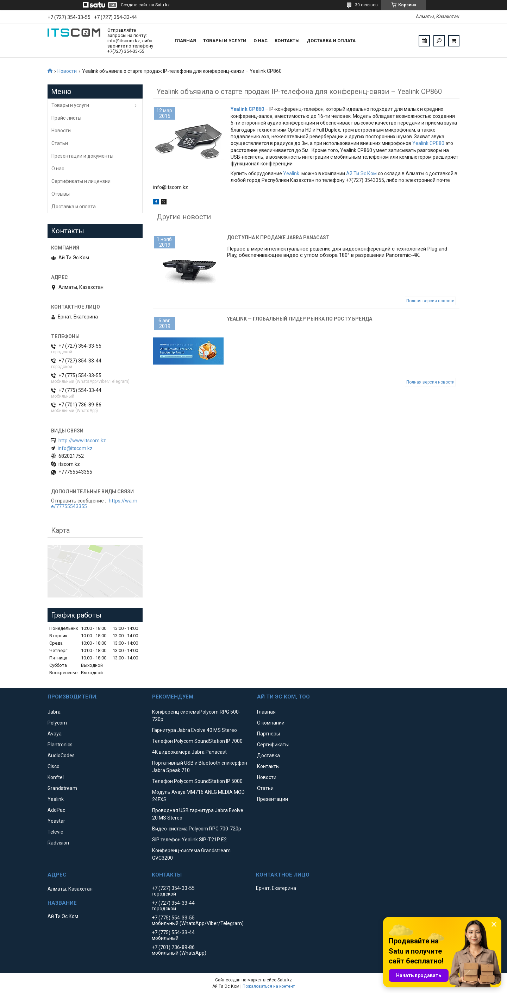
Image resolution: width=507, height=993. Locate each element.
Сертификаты (273, 744)
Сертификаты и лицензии (81, 181)
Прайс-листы (66, 118)
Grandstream (62, 788)
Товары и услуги (224, 40)
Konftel (56, 777)
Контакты (287, 40)
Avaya (55, 733)
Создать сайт (134, 4)
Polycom (57, 723)
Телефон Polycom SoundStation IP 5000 (197, 781)
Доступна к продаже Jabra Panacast (278, 237)
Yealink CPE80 (428, 143)
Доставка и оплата (331, 40)
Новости (67, 71)
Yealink (291, 173)
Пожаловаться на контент (269, 986)
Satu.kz (284, 980)
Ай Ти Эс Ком (361, 173)
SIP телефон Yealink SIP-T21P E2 (189, 839)
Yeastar (56, 821)
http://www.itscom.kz (82, 440)
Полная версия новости (430, 300)
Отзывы (60, 194)
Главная (185, 40)
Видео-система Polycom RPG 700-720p (196, 828)
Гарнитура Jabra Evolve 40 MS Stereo (194, 730)
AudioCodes (61, 755)
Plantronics (60, 744)
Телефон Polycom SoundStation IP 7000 (197, 741)
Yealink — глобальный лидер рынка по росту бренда (299, 319)
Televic (55, 832)
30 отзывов (366, 4)
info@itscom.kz (75, 448)
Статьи (59, 143)
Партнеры (268, 733)
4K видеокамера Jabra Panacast (189, 752)
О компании (270, 723)
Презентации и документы (82, 156)
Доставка (268, 755)
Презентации (272, 799)
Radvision (58, 843)
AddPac (56, 810)
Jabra (54, 712)
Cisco (54, 766)
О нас (261, 40)
